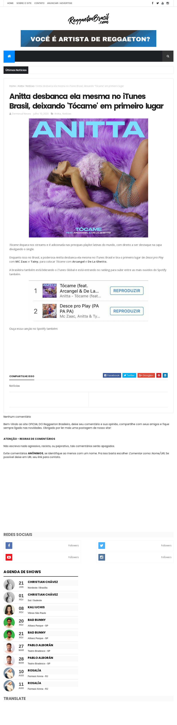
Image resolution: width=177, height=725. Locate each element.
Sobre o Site (23, 3)
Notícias (30, 86)
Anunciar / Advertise (59, 3)
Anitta (21, 86)
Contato (39, 3)
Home (10, 3)
